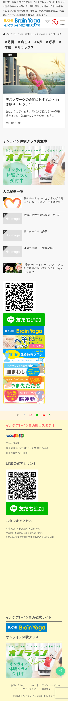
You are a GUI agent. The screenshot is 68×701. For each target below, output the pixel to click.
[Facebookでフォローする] (24, 415)
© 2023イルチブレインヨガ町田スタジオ (34, 696)
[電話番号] (55, 22)
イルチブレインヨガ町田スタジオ (30, 425)
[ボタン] (47, 23)
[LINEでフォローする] (37, 415)
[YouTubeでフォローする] (44, 415)
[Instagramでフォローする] (31, 415)
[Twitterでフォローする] (18, 415)
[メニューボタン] (62, 22)
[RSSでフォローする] (50, 415)
